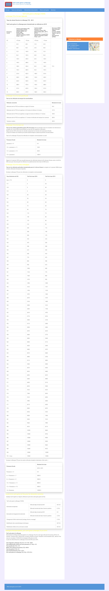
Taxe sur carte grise (16, 10)
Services (53, 10)
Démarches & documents (31, 10)
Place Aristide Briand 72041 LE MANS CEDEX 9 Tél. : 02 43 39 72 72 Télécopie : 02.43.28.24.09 (73, 46)
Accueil (7, 10)
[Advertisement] (34, 566)
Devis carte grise (44, 10)
